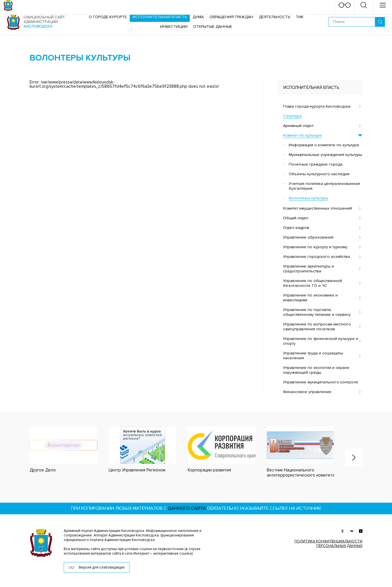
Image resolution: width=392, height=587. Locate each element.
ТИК (300, 16)
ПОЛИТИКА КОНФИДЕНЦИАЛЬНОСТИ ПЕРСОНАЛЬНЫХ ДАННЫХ (328, 543)
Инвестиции (173, 26)
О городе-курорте (108, 16)
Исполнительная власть (160, 16)
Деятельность (274, 16)
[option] (57, 450)
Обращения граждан (231, 16)
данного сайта (187, 508)
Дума (198, 16)
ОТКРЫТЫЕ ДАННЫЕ (212, 26)
